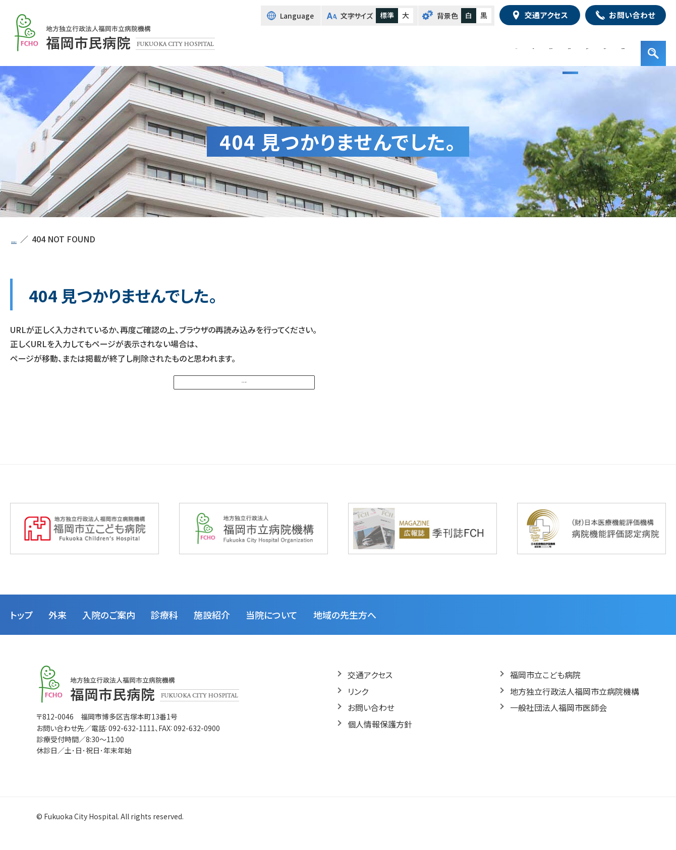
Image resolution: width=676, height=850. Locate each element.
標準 (387, 15)
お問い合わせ (371, 720)
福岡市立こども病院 (545, 687)
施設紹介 (496, 45)
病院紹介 (542, 45)
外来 (340, 45)
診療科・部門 (444, 45)
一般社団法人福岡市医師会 (558, 720)
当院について (272, 627)
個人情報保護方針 (380, 736)
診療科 (164, 627)
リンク (358, 703)
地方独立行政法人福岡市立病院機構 (574, 703)
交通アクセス (370, 687)
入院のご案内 (386, 45)
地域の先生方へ (599, 45)
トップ (307, 45)
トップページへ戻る (240, 387)
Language (297, 16)
